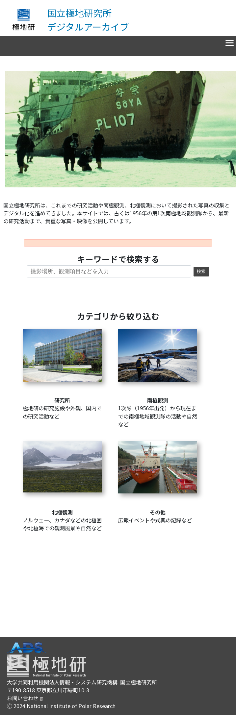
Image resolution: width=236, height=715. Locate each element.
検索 (201, 271)
